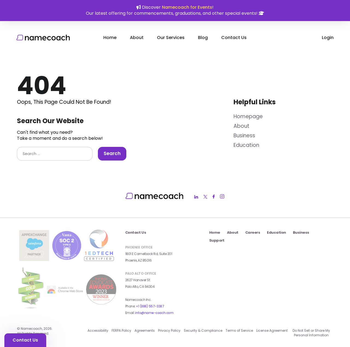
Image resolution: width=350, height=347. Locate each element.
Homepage (248, 116)
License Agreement (272, 330)
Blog (203, 37)
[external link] (65, 294)
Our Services (171, 37)
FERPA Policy (121, 330)
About (137, 37)
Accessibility (98, 330)
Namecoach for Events (187, 7)
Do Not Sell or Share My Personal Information (311, 332)
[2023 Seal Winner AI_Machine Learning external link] (101, 302)
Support (216, 240)
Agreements (145, 330)
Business (244, 135)
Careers (252, 232)
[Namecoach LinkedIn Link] (196, 197)
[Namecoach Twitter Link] (205, 197)
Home (109, 37)
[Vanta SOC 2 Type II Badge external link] (67, 258)
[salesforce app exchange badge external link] (34, 259)
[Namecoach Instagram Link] (222, 197)
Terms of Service (239, 330)
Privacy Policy (169, 330)
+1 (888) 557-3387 (150, 306)
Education (246, 145)
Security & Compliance (203, 330)
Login (328, 37)
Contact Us (234, 37)
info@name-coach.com (154, 312)
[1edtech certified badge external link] (99, 259)
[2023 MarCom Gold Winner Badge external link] (31, 310)
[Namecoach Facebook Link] (213, 197)
